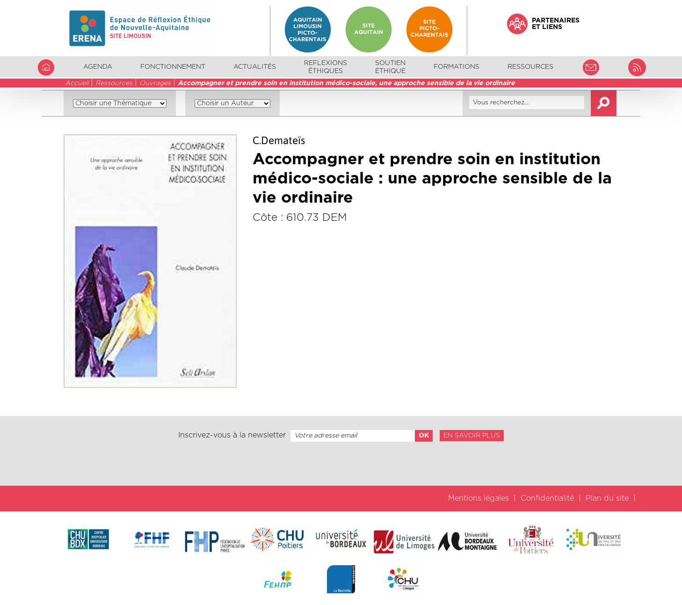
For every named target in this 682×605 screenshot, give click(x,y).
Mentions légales (478, 498)
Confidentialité (547, 498)
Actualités (254, 67)
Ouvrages (155, 83)
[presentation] (341, 464)
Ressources (113, 83)
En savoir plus (471, 435)
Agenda (97, 67)
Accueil (76, 83)
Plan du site (607, 498)
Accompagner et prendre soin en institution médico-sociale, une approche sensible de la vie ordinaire (346, 83)
